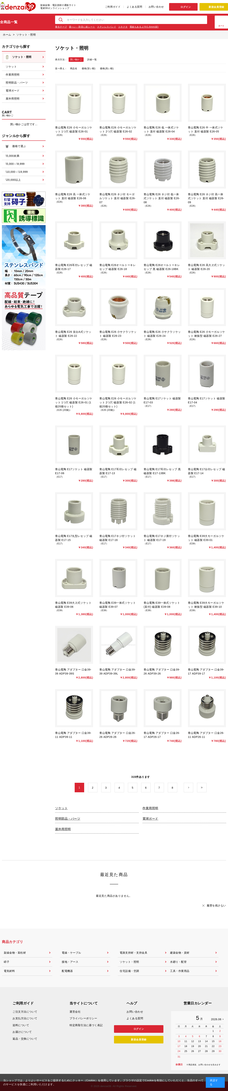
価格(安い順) (88, 68)
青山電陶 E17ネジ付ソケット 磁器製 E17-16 (117, 538)
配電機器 (67, 970)
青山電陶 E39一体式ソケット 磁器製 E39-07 (117, 604)
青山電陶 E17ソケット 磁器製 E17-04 (206, 400)
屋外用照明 (63, 829)
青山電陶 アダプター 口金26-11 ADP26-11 (206, 734)
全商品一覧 (9, 22)
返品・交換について (25, 1038)
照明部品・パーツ (67, 818)
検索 (61, 20)
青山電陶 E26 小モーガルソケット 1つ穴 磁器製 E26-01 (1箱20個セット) (73, 402)
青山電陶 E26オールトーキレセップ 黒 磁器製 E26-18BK (162, 267)
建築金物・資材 (179, 952)
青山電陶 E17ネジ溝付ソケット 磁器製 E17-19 (162, 538)
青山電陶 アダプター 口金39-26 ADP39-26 (162, 671)
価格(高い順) (107, 68)
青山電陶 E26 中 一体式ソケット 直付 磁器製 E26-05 (205, 129)
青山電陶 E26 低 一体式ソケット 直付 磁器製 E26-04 (161, 129)
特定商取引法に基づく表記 (86, 1025)
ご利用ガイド (112, 6)
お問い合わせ (156, 6)
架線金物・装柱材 (15, 952)
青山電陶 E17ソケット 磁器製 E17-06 (73, 471)
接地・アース (70, 961)
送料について (21, 1025)
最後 (206, 787)
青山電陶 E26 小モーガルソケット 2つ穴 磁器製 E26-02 (118, 129)
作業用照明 (150, 808)
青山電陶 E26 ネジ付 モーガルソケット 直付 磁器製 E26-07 (117, 198)
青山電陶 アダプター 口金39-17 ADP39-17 (206, 671)
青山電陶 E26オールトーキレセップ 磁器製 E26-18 (117, 267)
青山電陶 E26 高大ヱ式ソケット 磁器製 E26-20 (206, 267)
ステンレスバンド (106, 26)
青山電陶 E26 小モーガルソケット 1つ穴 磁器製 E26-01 (73, 129)
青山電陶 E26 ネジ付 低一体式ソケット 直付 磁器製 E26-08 (162, 198)
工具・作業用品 (179, 970)
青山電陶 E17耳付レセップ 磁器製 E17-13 (118, 471)
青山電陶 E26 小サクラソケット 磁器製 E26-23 (118, 333)
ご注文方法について (25, 1011)
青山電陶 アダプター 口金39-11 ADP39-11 (73, 734)
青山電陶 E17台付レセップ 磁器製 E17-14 (206, 471)
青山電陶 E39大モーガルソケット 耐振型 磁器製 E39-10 (206, 604)
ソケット (61, 808)
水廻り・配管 (178, 961)
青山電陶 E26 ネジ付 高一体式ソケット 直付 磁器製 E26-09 (206, 198)
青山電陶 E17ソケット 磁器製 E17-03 (162, 400)
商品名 (73, 68)
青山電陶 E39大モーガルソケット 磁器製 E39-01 (206, 538)
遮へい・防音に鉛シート (82, 26)
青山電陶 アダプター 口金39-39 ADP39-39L (117, 671)
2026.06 (216, 1019)
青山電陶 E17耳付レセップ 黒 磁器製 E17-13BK (162, 471)
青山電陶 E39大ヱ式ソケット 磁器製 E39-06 (73, 604)
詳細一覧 (92, 59)
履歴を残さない (216, 905)
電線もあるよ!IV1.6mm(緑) (144, 26)
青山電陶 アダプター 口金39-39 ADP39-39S (73, 671)
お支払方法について (25, 1018)
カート (221, 26)
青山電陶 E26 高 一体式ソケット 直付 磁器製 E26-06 (72, 196)
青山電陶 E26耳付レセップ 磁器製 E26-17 (73, 267)
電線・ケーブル (71, 952)
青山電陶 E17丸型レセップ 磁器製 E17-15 (73, 538)
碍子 (6, 961)
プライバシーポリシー (83, 1018)
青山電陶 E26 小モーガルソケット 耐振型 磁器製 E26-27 (206, 333)
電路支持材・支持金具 (133, 952)
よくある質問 (134, 6)
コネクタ (122, 26)
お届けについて (22, 1031)
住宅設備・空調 (129, 970)
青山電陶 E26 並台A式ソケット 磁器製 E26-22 (73, 333)
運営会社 (75, 1011)
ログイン (185, 7)
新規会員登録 (216, 7)
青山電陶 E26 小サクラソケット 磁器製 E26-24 (162, 333)
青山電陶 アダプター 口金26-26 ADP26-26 (117, 734)
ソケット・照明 (129, 961)
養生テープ (61, 26)
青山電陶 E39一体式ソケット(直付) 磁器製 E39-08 (162, 604)
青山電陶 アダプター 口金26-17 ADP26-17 (162, 734)
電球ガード (150, 818)
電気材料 (9, 970)
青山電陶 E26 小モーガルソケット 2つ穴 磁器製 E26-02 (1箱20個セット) (118, 402)
